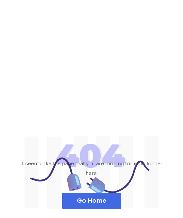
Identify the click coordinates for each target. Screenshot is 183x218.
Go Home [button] (91, 200)
